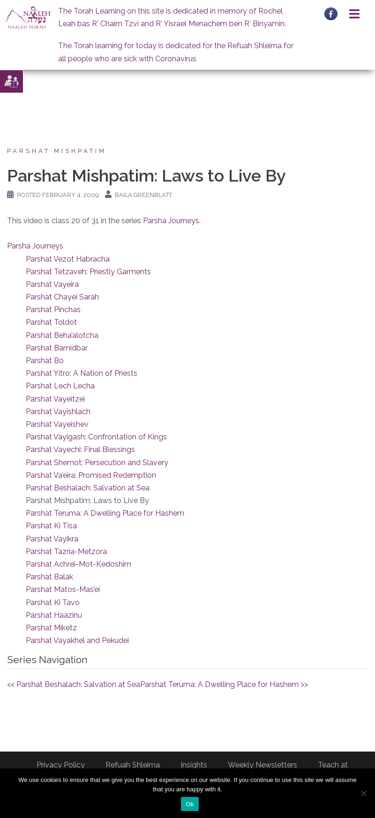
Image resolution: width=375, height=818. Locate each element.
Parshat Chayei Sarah (62, 296)
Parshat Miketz (51, 627)
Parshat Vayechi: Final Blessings (80, 449)
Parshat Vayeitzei (55, 398)
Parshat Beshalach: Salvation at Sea (88, 487)
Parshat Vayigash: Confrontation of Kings (96, 436)
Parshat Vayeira (52, 284)
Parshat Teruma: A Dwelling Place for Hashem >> (224, 684)
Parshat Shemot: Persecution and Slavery (97, 462)
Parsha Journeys (171, 220)
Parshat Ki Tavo (53, 602)
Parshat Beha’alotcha (62, 335)
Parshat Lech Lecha (60, 385)
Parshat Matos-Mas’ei (63, 589)
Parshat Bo (45, 360)
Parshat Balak (49, 576)
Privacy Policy (61, 764)
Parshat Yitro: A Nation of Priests (81, 373)
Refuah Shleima (132, 764)
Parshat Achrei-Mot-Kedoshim (78, 564)
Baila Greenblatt (143, 194)
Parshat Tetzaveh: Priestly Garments (88, 271)
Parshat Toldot (51, 322)
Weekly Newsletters (262, 764)
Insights (193, 764)
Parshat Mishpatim (56, 150)
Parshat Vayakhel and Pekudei (77, 640)
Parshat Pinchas (53, 309)
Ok (190, 804)
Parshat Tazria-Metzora (66, 551)
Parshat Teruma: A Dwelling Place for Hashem (105, 513)
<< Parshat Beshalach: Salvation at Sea (73, 684)
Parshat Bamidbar (57, 347)
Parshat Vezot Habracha (68, 259)
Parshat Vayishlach (58, 411)
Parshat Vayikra (52, 538)
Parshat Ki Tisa (51, 525)
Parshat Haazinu (54, 615)
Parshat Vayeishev (57, 424)
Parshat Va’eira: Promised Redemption (91, 475)
